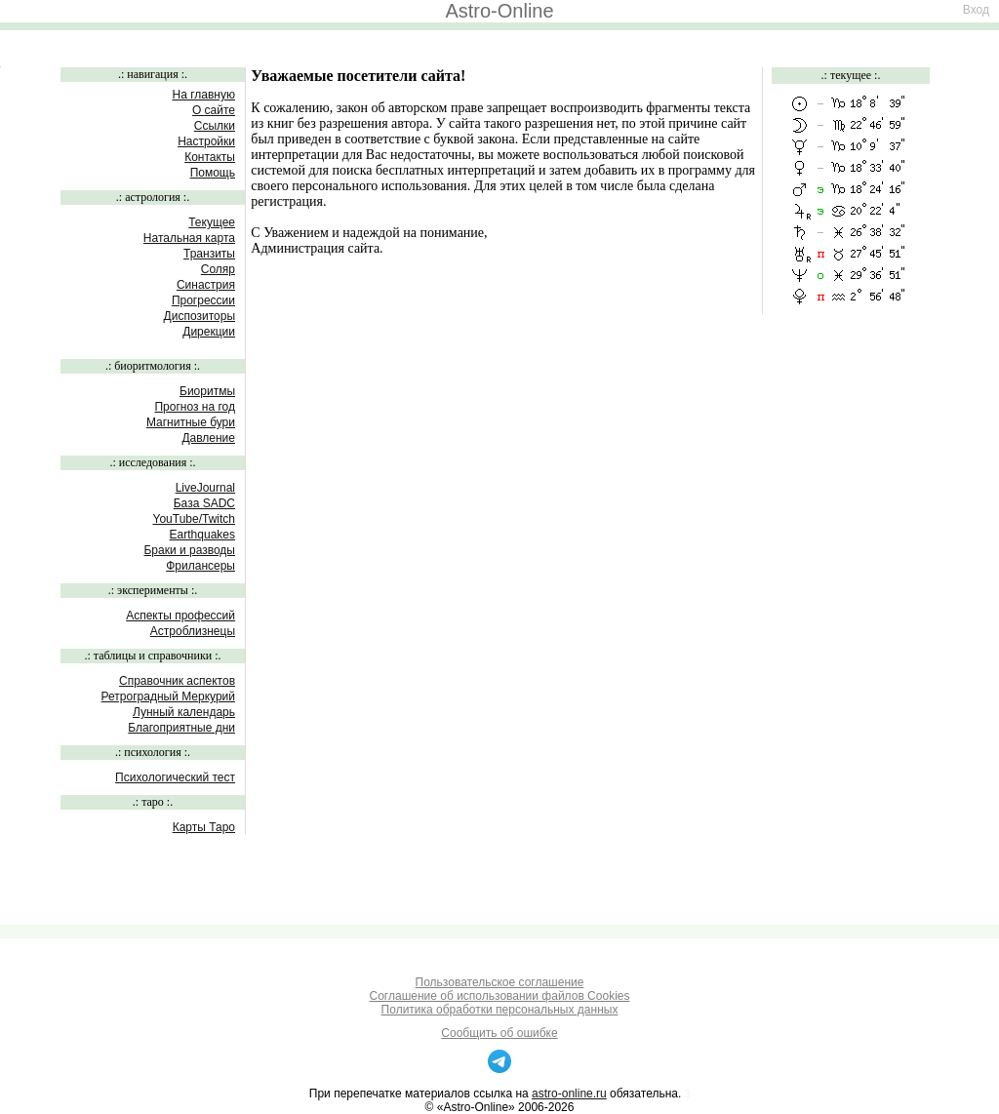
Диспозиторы (199, 316)
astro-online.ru (569, 1093)
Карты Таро (204, 827)
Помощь (212, 172)
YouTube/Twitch (194, 519)
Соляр (218, 269)
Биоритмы (207, 391)
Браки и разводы (189, 550)
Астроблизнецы (192, 631)
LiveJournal (205, 488)
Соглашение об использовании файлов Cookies (500, 996)
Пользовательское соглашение (500, 982)
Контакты (209, 157)
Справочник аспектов (177, 681)
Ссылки (214, 126)
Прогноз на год (194, 407)
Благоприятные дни (181, 728)
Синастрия (206, 285)
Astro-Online (499, 10)
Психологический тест (175, 777)
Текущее (211, 222)
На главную (204, 94)
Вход (976, 10)
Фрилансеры (200, 566)
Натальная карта (189, 238)
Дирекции (208, 331)
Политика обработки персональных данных (500, 1009)
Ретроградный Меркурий (168, 696)
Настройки (206, 141)
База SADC (204, 503)
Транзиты (209, 253)
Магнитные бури (190, 422)
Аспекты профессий (180, 615)
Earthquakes (202, 534)
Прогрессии (203, 300)
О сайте (213, 110)
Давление (208, 438)
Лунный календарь (184, 712)
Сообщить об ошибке (499, 1033)
